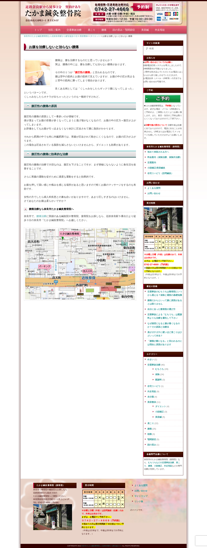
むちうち (159, 369)
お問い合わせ (153, 193)
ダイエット (160, 406)
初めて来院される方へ (158, 152)
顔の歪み (151, 444)
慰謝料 (158, 379)
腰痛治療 (41, 216)
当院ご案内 (54, 29)
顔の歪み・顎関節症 (124, 29)
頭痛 (149, 434)
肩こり (91, 29)
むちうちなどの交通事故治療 (161, 462)
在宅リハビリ (153, 386)
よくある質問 (153, 188)
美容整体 (151, 402)
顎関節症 (151, 439)
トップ (38, 29)
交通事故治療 (74, 29)
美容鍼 (145, 29)
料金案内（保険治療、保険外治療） (164, 157)
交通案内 (151, 162)
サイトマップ (140, 496)
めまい (150, 359)
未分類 (150, 397)
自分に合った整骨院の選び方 (161, 309)
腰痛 (103, 29)
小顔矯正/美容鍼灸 (156, 168)
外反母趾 (160, 29)
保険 (157, 374)
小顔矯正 (159, 411)
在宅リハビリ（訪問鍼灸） (160, 173)
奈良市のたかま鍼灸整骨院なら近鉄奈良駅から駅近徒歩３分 (57, 13)
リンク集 (138, 501)
